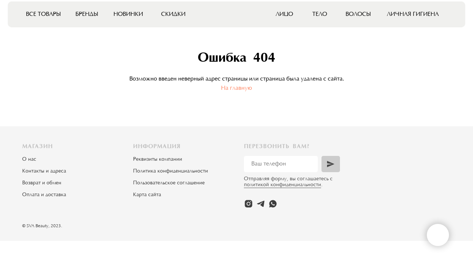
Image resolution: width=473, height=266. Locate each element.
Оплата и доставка (44, 195)
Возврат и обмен (41, 183)
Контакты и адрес (43, 171)
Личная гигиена (413, 14)
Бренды (86, 14)
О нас (29, 159)
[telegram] (260, 203)
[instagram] (248, 203)
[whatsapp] (273, 203)
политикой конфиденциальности (282, 185)
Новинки (128, 14)
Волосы (358, 14)
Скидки (173, 14)
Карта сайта (147, 195)
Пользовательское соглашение (169, 183)
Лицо (284, 14)
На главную (236, 88)
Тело (319, 14)
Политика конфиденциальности (170, 171)
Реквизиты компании (157, 159)
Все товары (43, 14)
